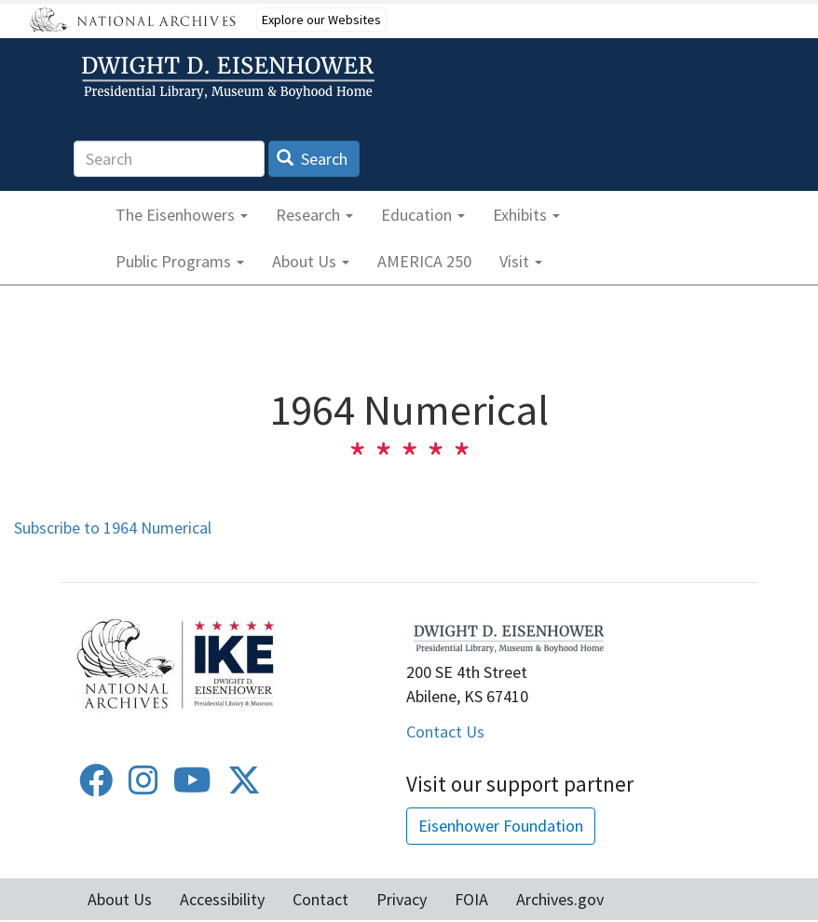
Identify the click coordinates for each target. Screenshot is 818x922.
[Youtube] (192, 786)
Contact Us (445, 731)
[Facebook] (96, 786)
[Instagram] (143, 786)
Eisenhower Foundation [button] (500, 825)
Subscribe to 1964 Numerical (112, 527)
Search (312, 158)
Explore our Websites (321, 19)
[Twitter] (244, 786)
